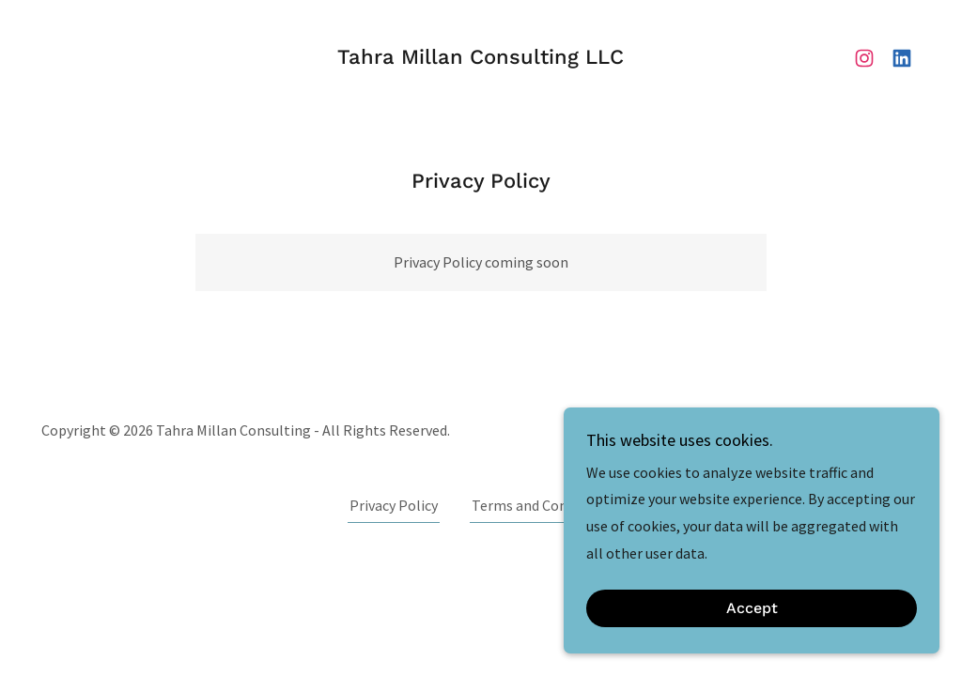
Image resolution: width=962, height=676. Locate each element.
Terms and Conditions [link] (542, 505)
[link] (480, 58)
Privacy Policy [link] (393, 505)
